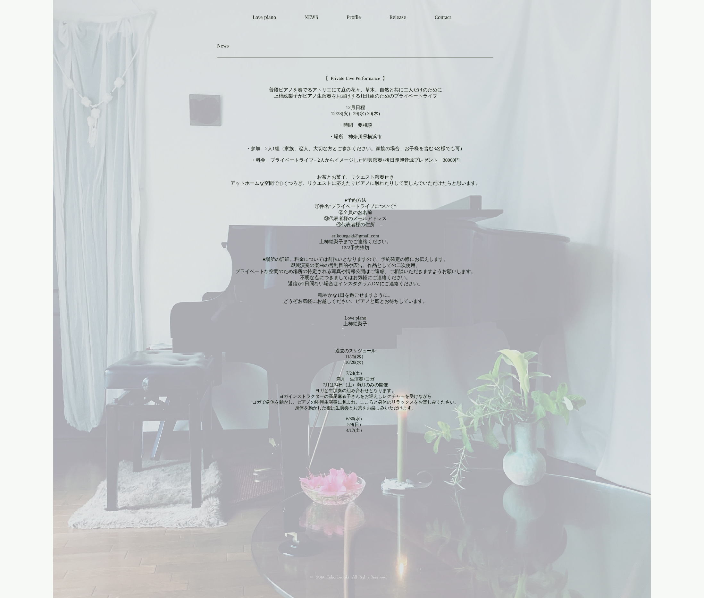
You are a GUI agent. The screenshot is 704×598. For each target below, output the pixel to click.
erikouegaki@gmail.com (355, 235)
